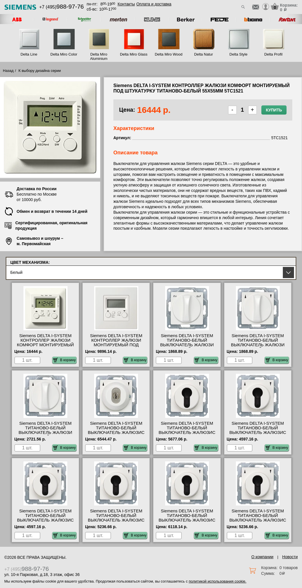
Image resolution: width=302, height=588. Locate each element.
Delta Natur (203, 54)
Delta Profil (273, 54)
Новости (290, 556)
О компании (262, 556)
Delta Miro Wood (169, 54)
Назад (8, 70)
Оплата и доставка (153, 4)
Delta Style (239, 54)
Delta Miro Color (63, 54)
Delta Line (29, 54)
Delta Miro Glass (133, 54)
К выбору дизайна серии (40, 70)
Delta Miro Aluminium (99, 56)
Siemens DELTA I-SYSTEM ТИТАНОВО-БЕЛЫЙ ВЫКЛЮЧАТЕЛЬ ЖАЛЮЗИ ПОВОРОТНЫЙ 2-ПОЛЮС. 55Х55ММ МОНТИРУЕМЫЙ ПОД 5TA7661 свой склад (45, 435)
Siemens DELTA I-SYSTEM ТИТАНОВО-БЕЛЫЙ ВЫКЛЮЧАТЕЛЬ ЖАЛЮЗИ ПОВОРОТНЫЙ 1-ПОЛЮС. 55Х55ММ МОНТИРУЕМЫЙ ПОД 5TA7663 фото (187, 347)
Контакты (126, 4)
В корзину (64, 360)
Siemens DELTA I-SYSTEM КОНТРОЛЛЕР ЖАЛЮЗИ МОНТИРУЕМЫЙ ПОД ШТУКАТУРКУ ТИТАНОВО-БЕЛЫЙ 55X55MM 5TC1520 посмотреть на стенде (116, 347)
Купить (274, 110)
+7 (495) (61, 7)
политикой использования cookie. (217, 581)
